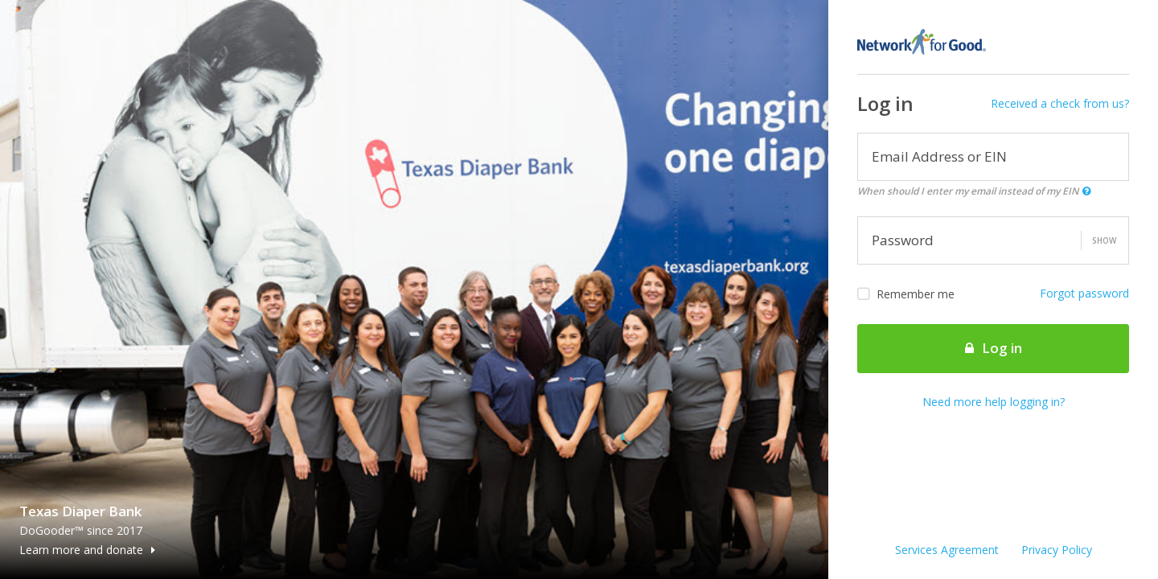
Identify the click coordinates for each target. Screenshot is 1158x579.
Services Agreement (947, 549)
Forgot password (1084, 293)
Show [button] (1104, 240)
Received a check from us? (1060, 103)
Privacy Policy (1056, 549)
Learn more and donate (87, 549)
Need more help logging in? (993, 401)
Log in (993, 348)
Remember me (906, 294)
